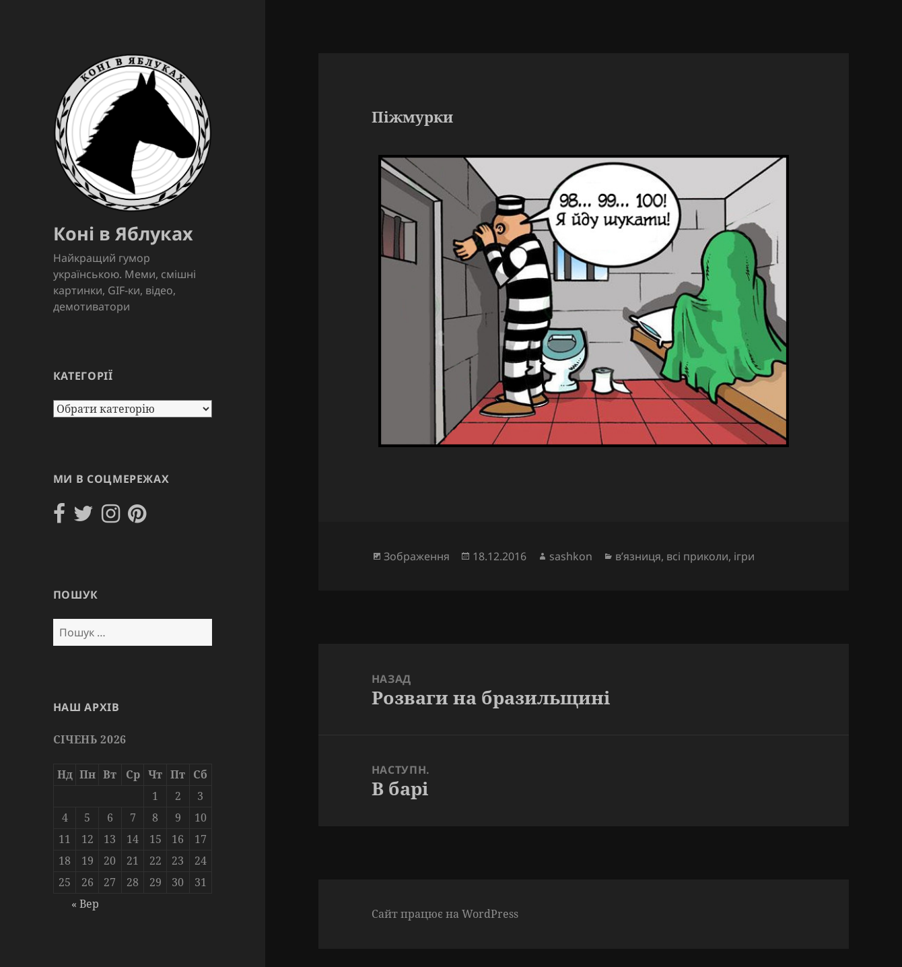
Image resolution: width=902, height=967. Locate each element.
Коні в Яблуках (123, 233)
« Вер (85, 903)
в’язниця (638, 556)
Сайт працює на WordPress (445, 913)
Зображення (417, 556)
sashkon (570, 556)
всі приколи (697, 556)
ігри (744, 556)
